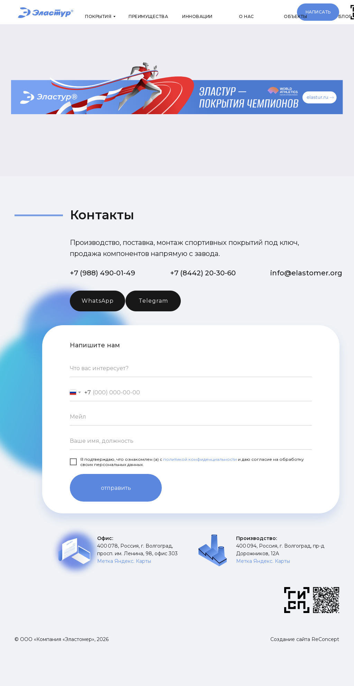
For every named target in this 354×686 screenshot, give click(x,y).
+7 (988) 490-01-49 (102, 273)
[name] (191, 441)
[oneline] (191, 368)
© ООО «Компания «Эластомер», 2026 (62, 639)
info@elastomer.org (306, 273)
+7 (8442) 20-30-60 (203, 273)
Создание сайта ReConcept (304, 639)
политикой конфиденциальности (200, 459)
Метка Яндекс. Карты (124, 561)
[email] (191, 417)
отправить (116, 488)
